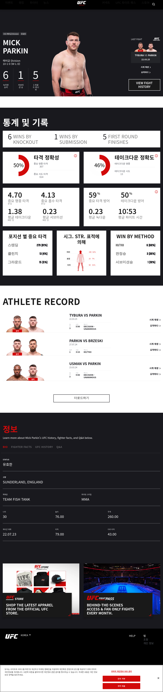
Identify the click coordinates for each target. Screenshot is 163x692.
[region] (81, 678)
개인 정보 (148, 643)
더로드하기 (81, 398)
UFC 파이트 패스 (129, 11)
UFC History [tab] (44, 447)
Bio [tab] (5, 447)
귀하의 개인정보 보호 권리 (121, 671)
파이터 (31, 11)
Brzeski (95, 341)
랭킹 (19, 11)
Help (132, 636)
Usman (75, 363)
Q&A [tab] (59, 447)
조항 (145, 639)
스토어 (146, 11)
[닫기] (158, 678)
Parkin (95, 315)
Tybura (76, 315)
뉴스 (42, 11)
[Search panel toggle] (153, 10)
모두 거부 (121, 678)
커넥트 (112, 11)
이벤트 (8, 11)
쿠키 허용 (121, 686)
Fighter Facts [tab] (21, 447)
